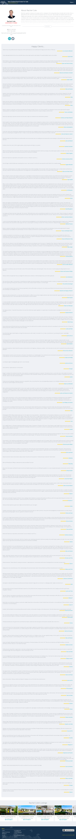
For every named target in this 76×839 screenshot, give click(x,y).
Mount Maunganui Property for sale (20, 835)
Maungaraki (4, 833)
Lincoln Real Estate (17, 830)
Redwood (4, 836)
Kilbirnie (3, 835)
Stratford (15, 836)
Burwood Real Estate (6, 832)
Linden (3, 830)
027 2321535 (12, 29)
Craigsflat (15, 833)
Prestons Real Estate (18, 832)
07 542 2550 (12, 31)
